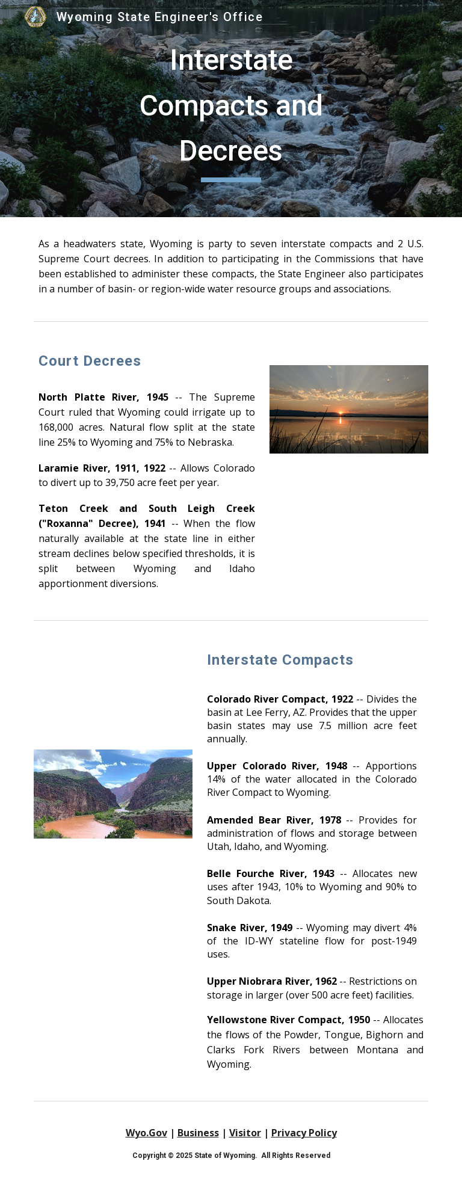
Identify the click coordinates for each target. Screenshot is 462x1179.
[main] (230, 108)
